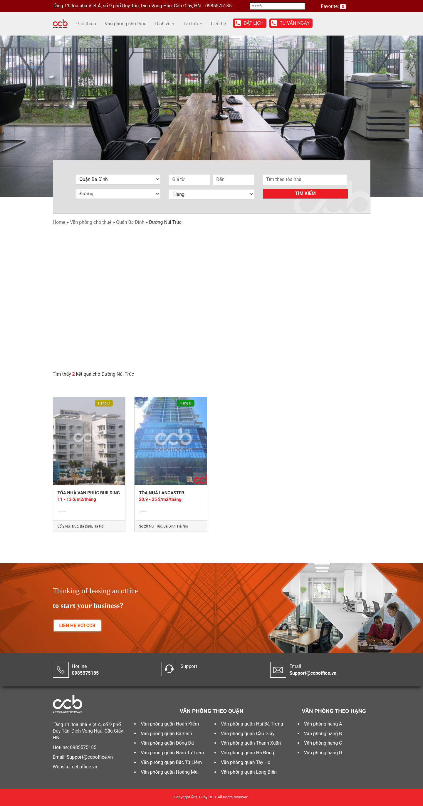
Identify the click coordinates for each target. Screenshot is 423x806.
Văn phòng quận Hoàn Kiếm (170, 724)
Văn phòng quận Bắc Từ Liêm (171, 762)
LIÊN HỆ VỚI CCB (77, 625)
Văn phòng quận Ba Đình (166, 733)
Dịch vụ (164, 23)
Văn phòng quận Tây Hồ (245, 762)
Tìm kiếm (305, 193)
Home (59, 222)
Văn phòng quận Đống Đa (167, 743)
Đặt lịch (253, 23)
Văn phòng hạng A (323, 724)
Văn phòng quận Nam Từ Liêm (172, 752)
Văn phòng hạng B (323, 733)
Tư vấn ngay (295, 23)
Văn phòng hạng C (323, 743)
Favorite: (330, 6)
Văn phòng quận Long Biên (249, 772)
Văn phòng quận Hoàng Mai (170, 772)
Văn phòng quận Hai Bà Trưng (252, 724)
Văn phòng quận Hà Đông (247, 752)
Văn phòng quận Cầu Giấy (247, 733)
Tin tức (192, 23)
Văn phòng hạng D (323, 752)
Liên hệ (218, 23)
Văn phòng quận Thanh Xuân (251, 743)
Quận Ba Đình (130, 222)
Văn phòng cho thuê (126, 23)
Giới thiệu (86, 23)
